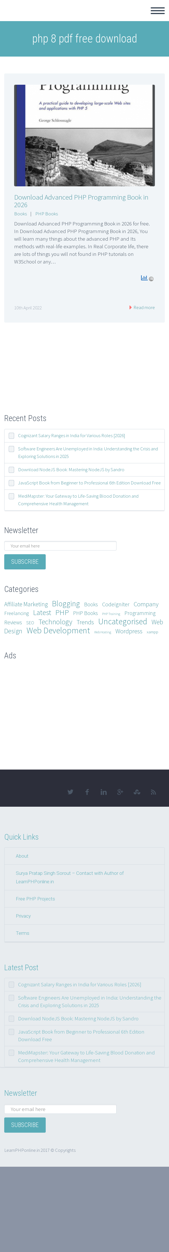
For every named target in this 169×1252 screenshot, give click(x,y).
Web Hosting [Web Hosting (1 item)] (102, 632)
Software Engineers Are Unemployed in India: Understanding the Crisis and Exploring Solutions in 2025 (88, 452)
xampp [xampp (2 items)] (152, 631)
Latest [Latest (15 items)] (42, 612)
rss (153, 792)
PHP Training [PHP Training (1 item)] (111, 614)
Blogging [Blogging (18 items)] (66, 603)
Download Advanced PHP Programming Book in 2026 (81, 201)
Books (20, 214)
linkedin (103, 792)
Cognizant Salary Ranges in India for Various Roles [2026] (71, 435)
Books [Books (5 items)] (91, 604)
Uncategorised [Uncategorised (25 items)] (122, 621)
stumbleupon (137, 792)
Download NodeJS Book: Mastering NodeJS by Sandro (71, 469)
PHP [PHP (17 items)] (62, 612)
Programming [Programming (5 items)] (139, 613)
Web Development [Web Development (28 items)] (58, 630)
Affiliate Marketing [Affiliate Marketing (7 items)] (26, 604)
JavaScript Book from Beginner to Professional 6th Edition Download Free (89, 483)
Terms (22, 933)
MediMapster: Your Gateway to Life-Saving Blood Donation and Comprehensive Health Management (78, 500)
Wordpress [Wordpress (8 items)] (128, 631)
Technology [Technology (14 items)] (55, 621)
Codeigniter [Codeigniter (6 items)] (116, 604)
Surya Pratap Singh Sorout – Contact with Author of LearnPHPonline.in (70, 877)
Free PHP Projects (35, 899)
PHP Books (46, 214)
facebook (87, 792)
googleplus (120, 792)
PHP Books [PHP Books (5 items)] (85, 613)
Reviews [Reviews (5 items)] (13, 622)
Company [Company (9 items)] (146, 604)
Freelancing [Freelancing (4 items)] (16, 613)
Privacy (23, 916)
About (22, 856)
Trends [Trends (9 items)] (85, 622)
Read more (144, 307)
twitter (70, 792)
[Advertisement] (84, 358)
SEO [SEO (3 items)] (30, 623)
